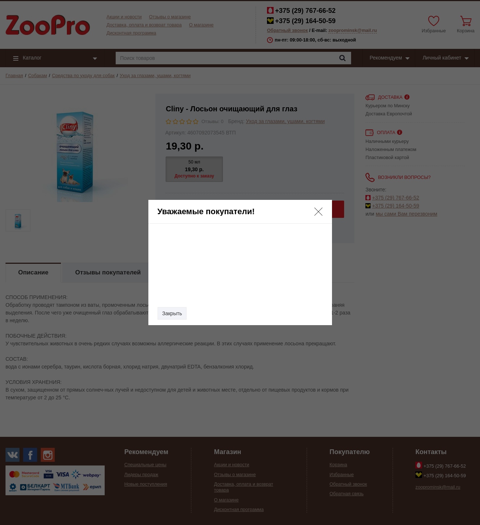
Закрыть (172, 313)
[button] (318, 211)
